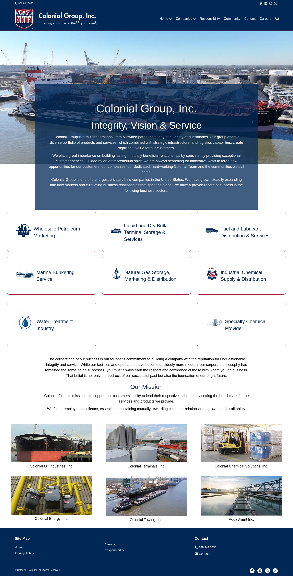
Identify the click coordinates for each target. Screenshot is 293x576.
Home (164, 18)
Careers (265, 18)
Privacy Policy (24, 553)
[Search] (275, 18)
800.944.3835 (25, 3)
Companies (184, 18)
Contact (250, 18)
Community (232, 18)
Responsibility (210, 18)
